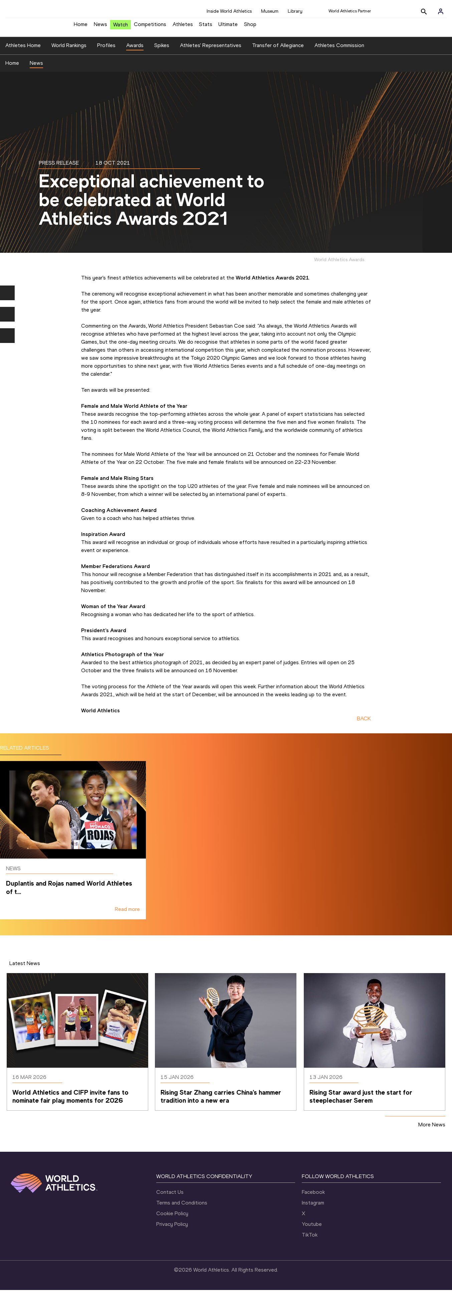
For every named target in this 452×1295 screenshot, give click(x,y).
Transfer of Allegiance (278, 50)
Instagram (313, 1208)
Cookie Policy (172, 1218)
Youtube (312, 1229)
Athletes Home (23, 50)
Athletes (183, 27)
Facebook (313, 1197)
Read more (127, 914)
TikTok (309, 1240)
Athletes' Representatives (210, 50)
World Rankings (68, 50)
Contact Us (170, 1197)
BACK (364, 724)
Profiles (106, 50)
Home (80, 27)
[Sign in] (441, 11)
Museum (269, 11)
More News (431, 1129)
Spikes (161, 50)
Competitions (150, 27)
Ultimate (228, 27)
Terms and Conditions (181, 1208)
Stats (205, 27)
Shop (250, 27)
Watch (120, 27)
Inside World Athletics (229, 11)
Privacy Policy (172, 1229)
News (100, 27)
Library (295, 11)
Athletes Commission (339, 50)
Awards (135, 50)
